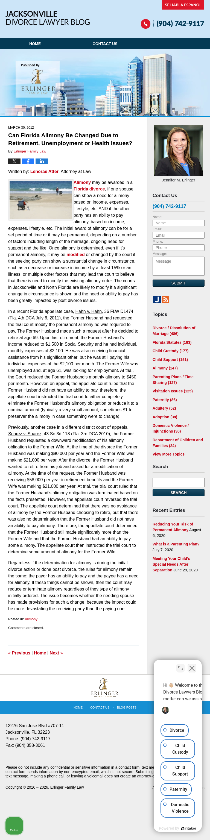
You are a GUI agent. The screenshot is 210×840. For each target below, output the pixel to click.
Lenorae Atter (44, 171)
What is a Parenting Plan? (176, 544)
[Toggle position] (180, 665)
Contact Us (105, 44)
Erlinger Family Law (67, 787)
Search (178, 493)
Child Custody (170, 351)
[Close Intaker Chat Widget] (192, 665)
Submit (178, 283)
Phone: (158, 241)
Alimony (83, 182)
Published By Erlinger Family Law (173, 14)
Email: (157, 229)
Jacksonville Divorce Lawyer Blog (47, 18)
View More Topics (169, 454)
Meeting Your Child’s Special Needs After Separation (171, 564)
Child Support (170, 359)
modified (75, 254)
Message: (160, 254)
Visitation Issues (173, 391)
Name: (157, 217)
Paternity (165, 400)
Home (35, 44)
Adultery (164, 408)
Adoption (165, 417)
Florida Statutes (172, 342)
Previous (19, 653)
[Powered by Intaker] (163, 828)
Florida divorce (89, 189)
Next (56, 653)
